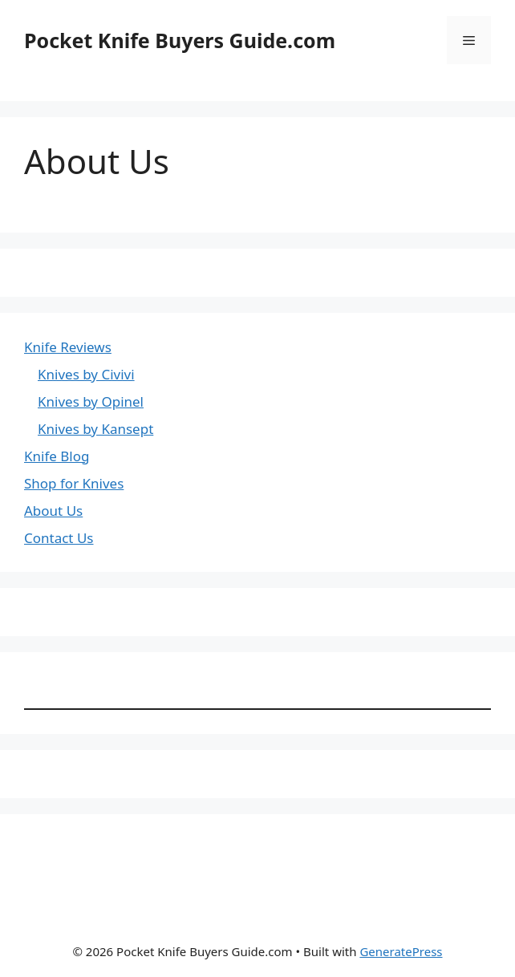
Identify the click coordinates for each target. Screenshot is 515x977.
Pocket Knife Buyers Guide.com (179, 40)
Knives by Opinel (91, 401)
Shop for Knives (74, 483)
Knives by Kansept (95, 429)
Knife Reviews (68, 347)
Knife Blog (56, 456)
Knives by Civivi (86, 374)
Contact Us (59, 538)
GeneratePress (400, 951)
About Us (53, 510)
